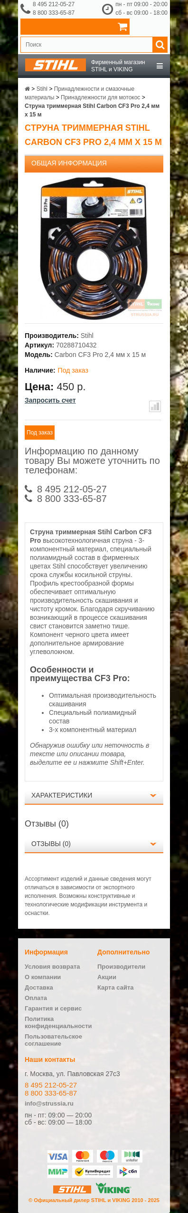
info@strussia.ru (49, 1103)
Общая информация (69, 163)
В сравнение (155, 406)
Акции (106, 977)
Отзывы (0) (51, 843)
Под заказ (40, 432)
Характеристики (61, 795)
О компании (43, 977)
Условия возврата (52, 966)
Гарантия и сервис (53, 1008)
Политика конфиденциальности (58, 1022)
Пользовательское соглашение (53, 1040)
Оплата (36, 997)
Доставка (39, 987)
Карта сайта (115, 987)
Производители (121, 966)
